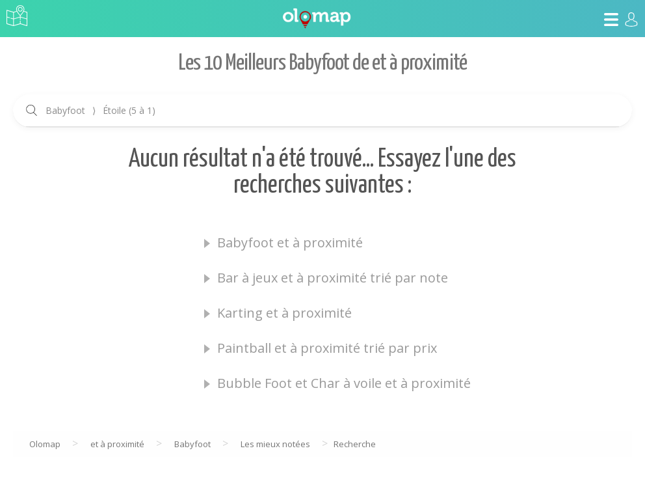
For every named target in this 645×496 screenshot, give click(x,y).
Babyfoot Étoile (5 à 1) (100, 110)
